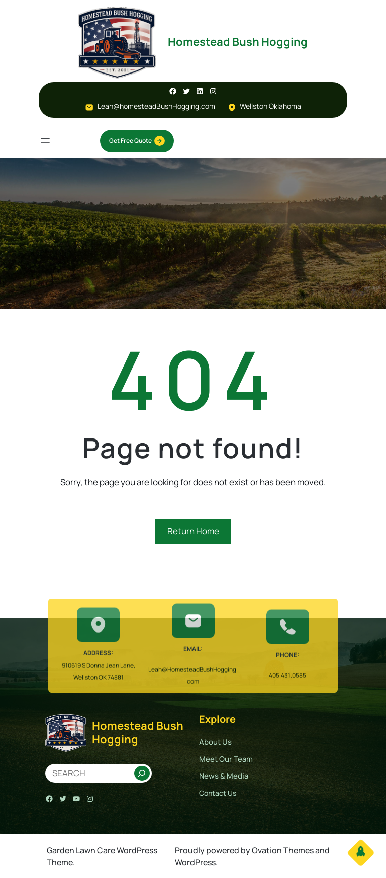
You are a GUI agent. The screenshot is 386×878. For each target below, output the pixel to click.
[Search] (142, 773)
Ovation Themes (283, 850)
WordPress (195, 862)
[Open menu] (45, 141)
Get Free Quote (137, 141)
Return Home (193, 531)
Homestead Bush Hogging (238, 41)
